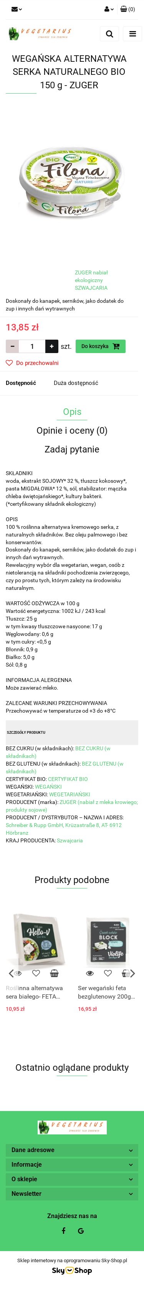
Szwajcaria (70, 840)
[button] (127, 9)
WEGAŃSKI (48, 787)
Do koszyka (100, 346)
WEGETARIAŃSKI (69, 794)
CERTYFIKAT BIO (68, 779)
